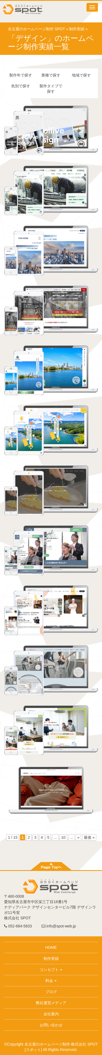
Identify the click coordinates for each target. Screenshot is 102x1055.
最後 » (89, 837)
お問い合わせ (51, 1025)
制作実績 (76, 29)
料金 (51, 981)
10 (63, 837)
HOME (51, 947)
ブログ (51, 992)
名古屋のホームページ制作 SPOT (36, 29)
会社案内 (51, 1014)
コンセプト (51, 969)
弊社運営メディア (51, 1003)
